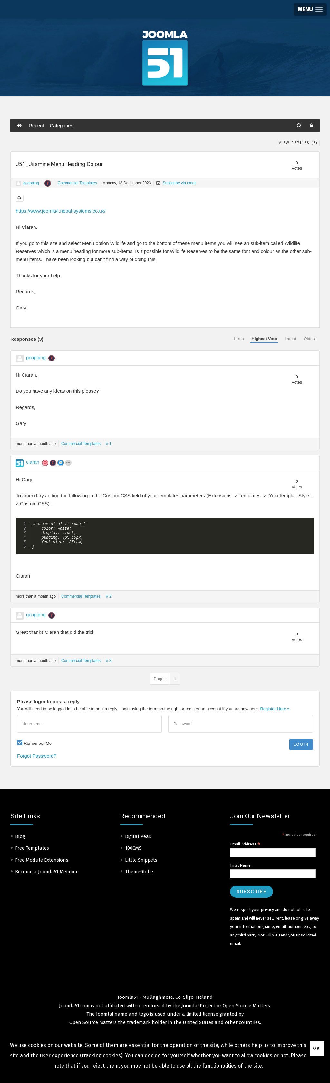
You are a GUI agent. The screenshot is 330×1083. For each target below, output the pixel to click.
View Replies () (298, 143)
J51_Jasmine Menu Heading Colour (59, 164)
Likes (239, 338)
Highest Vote (264, 338)
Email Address (245, 850)
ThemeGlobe (139, 877)
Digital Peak (138, 842)
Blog (20, 842)
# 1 (109, 443)
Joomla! (104, 1019)
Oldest (310, 338)
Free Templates (32, 853)
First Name (240, 870)
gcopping (31, 183)
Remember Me (38, 748)
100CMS (133, 853)
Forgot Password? (36, 761)
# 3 (109, 666)
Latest (290, 338)
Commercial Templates (77, 183)
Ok (316, 1048)
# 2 (109, 602)
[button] (310, 9)
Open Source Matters (246, 1011)
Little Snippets (141, 865)
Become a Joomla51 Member (46, 877)
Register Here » (274, 714)
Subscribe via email (176, 183)
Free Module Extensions (41, 865)
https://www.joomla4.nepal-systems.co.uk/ (60, 211)
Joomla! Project (197, 1011)
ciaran (32, 462)
